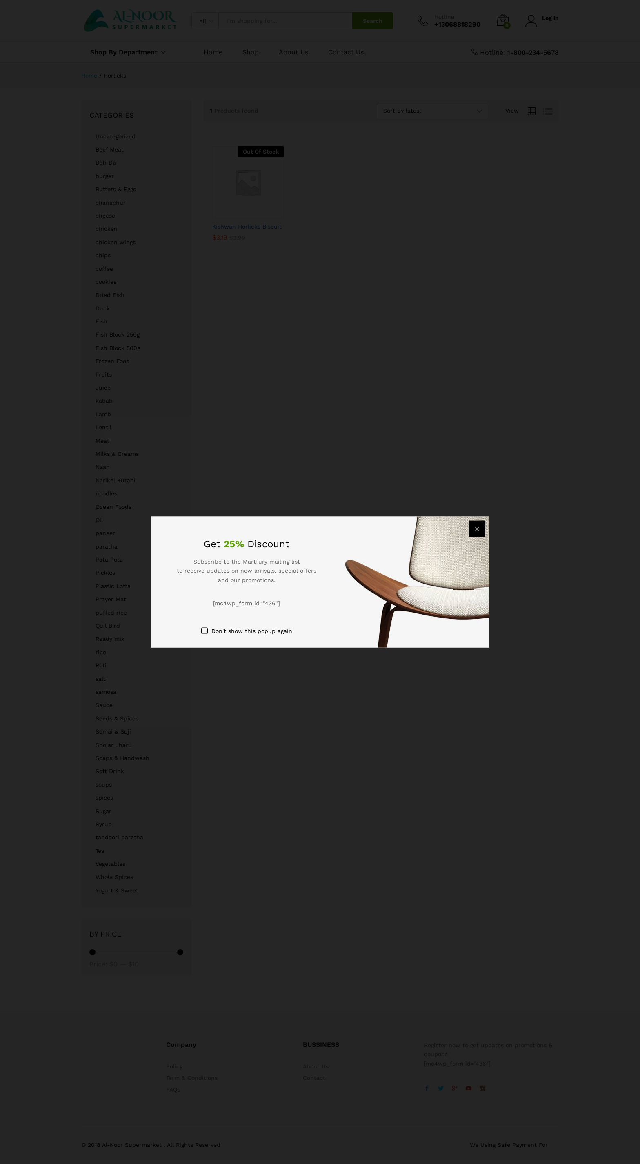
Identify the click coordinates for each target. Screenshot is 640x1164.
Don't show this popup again (251, 630)
